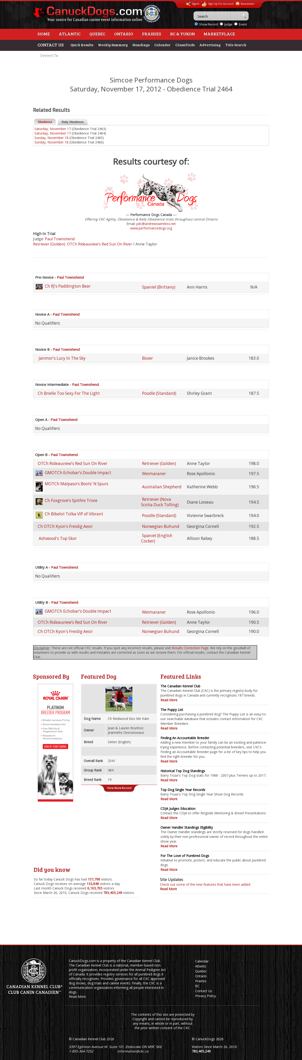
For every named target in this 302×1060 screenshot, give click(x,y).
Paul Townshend (60, 238)
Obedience (45, 122)
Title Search (235, 44)
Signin (192, 3)
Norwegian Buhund (160, 526)
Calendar (162, 44)
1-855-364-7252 (81, 1051)
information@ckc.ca (132, 1051)
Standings (141, 44)
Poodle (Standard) (159, 393)
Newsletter (245, 3)
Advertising (210, 44)
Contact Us (49, 55)
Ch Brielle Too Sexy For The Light (69, 393)
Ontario (123, 34)
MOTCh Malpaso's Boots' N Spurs (76, 483)
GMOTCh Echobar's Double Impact (78, 472)
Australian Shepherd (161, 486)
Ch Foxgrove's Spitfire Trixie (71, 500)
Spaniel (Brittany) (158, 287)
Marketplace (219, 34)
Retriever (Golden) (49, 244)
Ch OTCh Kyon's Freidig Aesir (65, 526)
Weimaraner (154, 473)
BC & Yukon (182, 34)
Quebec (97, 34)
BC (197, 986)
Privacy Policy (205, 996)
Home (44, 34)
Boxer (147, 358)
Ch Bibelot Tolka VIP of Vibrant (74, 514)
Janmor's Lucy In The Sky (62, 358)
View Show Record (119, 788)
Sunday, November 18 (51, 137)
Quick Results (82, 44)
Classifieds (185, 44)
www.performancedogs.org (151, 228)
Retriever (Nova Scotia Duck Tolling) (160, 502)
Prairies (151, 34)
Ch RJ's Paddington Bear (68, 286)
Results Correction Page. (190, 648)
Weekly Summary (113, 44)
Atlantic (69, 34)
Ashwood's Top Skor (57, 538)
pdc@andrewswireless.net (156, 223)
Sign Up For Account (217, 4)
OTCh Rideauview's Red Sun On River (99, 244)
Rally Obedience (73, 122)
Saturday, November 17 (52, 128)
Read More (168, 700)
